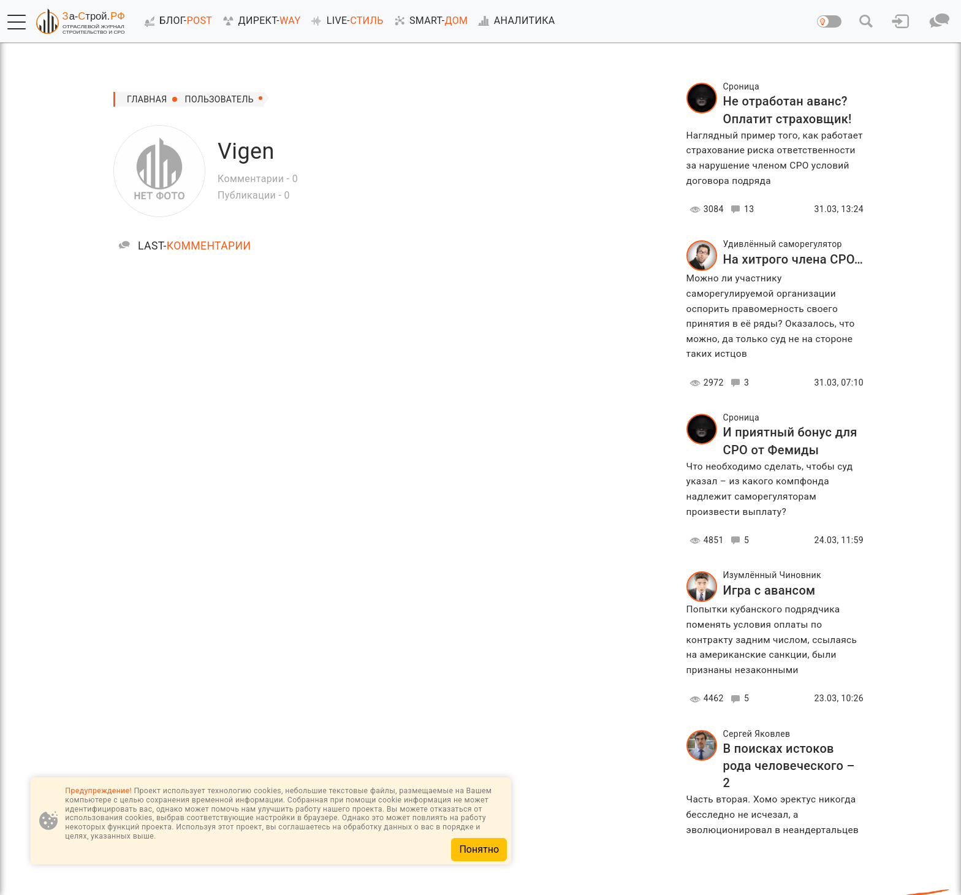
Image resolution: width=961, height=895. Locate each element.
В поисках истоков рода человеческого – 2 (789, 765)
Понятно (479, 849)
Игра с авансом (769, 590)
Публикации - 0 (254, 195)
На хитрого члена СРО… (793, 259)
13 (740, 209)
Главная (147, 99)
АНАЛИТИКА (514, 21)
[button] (16, 22)
